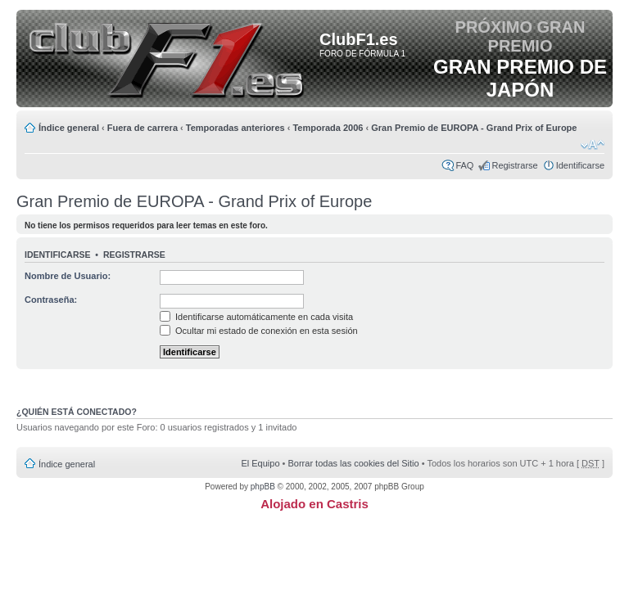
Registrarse (514, 165)
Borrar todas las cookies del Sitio (353, 463)
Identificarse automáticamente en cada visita (256, 317)
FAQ (464, 165)
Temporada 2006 (327, 128)
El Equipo (260, 463)
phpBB (263, 486)
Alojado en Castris (314, 504)
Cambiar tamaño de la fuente (592, 144)
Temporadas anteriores (235, 128)
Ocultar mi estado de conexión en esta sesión (259, 331)
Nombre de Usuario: (68, 276)
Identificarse (580, 165)
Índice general (68, 128)
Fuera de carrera (142, 128)
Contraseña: (51, 299)
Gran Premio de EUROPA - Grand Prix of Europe (474, 128)
